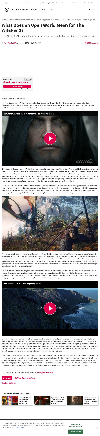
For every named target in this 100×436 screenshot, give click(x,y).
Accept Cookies (76, 431)
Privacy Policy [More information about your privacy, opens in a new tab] (19, 427)
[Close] (97, 428)
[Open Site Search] (93, 9)
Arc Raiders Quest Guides (88, 3)
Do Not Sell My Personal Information (75, 425)
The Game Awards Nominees (32, 3)
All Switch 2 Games (65, 3)
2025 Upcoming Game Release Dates (50, 3)
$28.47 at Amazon (17, 86)
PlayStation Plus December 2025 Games (14, 3)
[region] (50, 428)
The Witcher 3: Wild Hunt (15, 82)
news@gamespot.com (45, 373)
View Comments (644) (26, 378)
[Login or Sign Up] (89, 9)
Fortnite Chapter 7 (76, 3)
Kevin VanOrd (9, 43)
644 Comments (91, 43)
